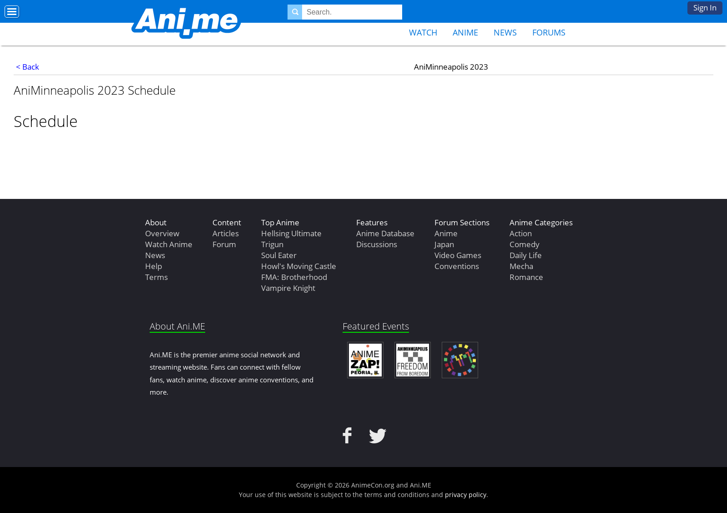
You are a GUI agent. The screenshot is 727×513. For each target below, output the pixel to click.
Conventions (456, 266)
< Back (27, 66)
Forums (548, 32)
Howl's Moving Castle (298, 266)
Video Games (457, 255)
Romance (526, 277)
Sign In (705, 7)
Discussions (376, 244)
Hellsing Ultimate (291, 233)
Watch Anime (168, 244)
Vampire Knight (288, 288)
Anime (465, 32)
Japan (444, 244)
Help (153, 266)
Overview (162, 233)
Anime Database (385, 233)
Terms (156, 277)
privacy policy (465, 494)
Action (521, 233)
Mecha (521, 266)
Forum (224, 244)
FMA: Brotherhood (294, 277)
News (505, 32)
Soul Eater (279, 255)
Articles (225, 233)
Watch (423, 32)
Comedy (525, 244)
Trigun (272, 244)
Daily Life (526, 255)
